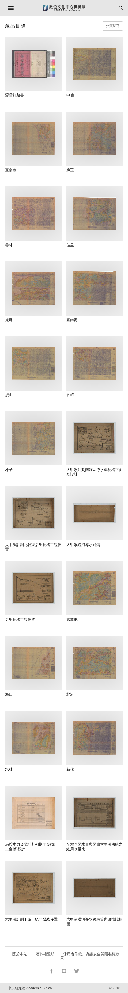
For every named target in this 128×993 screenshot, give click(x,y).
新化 (70, 769)
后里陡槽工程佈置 (20, 619)
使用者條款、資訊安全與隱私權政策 (89, 956)
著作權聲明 (45, 954)
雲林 (9, 245)
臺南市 (10, 170)
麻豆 (70, 170)
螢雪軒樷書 (14, 95)
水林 (9, 769)
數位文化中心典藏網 (64, 8)
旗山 (9, 395)
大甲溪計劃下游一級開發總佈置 (31, 919)
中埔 (70, 95)
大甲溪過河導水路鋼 (83, 545)
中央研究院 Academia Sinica (30, 988)
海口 (9, 694)
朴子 (9, 470)
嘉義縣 (72, 619)
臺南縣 (72, 320)
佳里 (70, 245)
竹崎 (70, 395)
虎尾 (9, 320)
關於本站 (19, 954)
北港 (70, 694)
